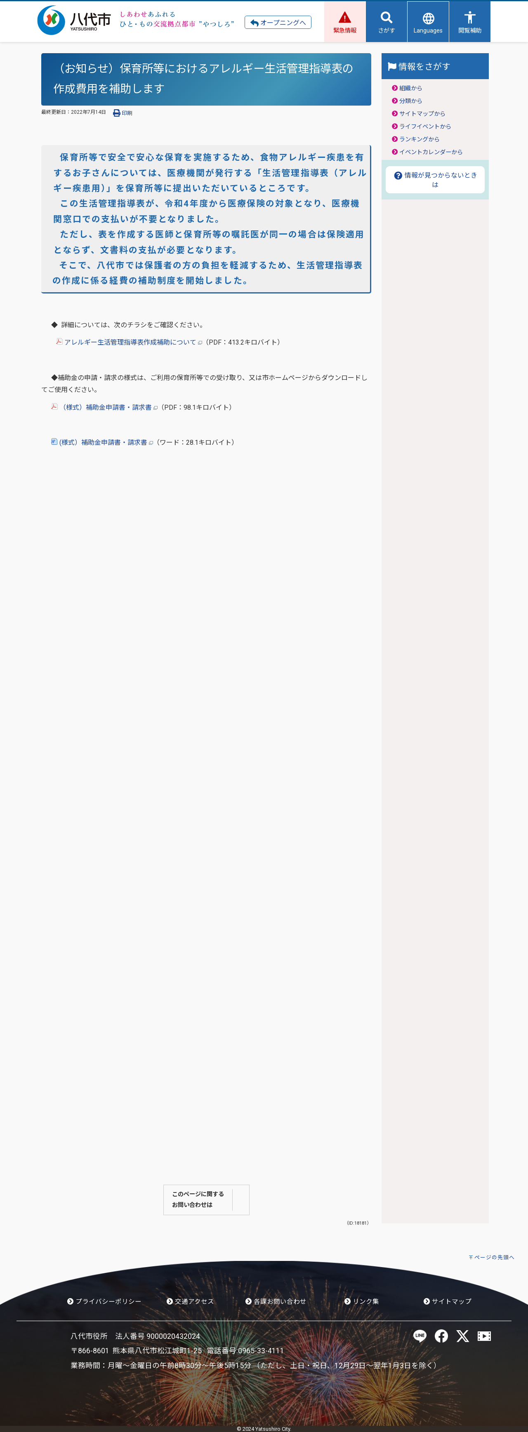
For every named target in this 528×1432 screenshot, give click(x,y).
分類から (410, 101)
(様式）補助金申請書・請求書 (102, 442)
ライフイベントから (425, 126)
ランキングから (419, 139)
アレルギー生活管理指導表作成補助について (129, 342)
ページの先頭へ (494, 1257)
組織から (410, 88)
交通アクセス (190, 1301)
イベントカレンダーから (431, 152)
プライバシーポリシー (104, 1301)
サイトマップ (447, 1301)
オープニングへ (278, 23)
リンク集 (361, 1301)
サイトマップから (422, 113)
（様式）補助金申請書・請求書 (104, 407)
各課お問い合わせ (275, 1301)
